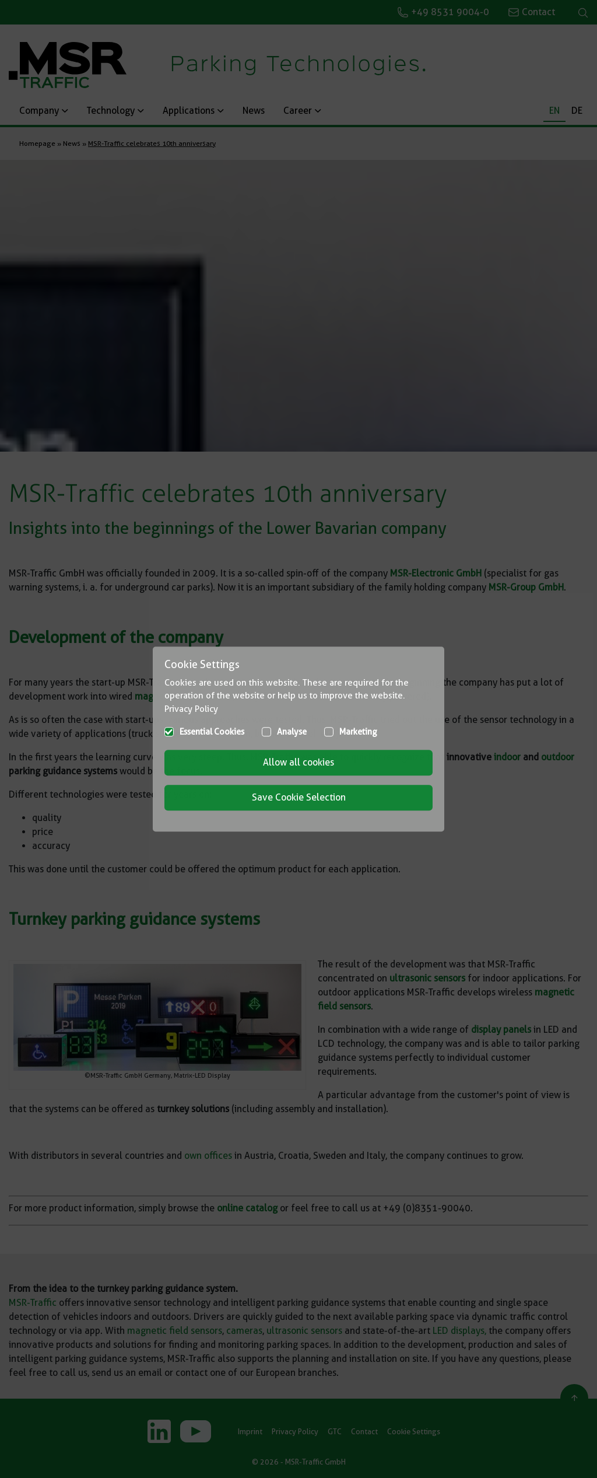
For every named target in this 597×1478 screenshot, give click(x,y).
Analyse (292, 731)
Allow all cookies (298, 762)
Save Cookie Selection (299, 797)
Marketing (358, 731)
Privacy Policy (191, 709)
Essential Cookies (212, 731)
